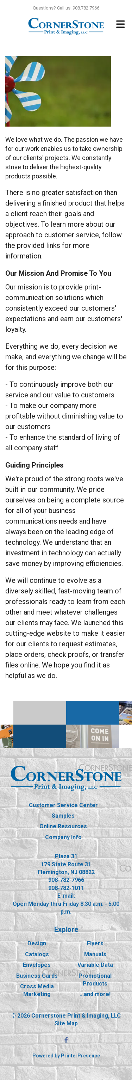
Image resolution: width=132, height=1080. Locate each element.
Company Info (63, 837)
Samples (63, 815)
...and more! (95, 994)
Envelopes (37, 965)
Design (36, 943)
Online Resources (63, 826)
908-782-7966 (66, 880)
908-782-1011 (66, 888)
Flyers (95, 943)
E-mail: (66, 895)
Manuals (95, 954)
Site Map (66, 1023)
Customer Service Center (63, 805)
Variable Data (95, 965)
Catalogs (37, 954)
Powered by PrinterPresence (66, 1055)
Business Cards (37, 975)
